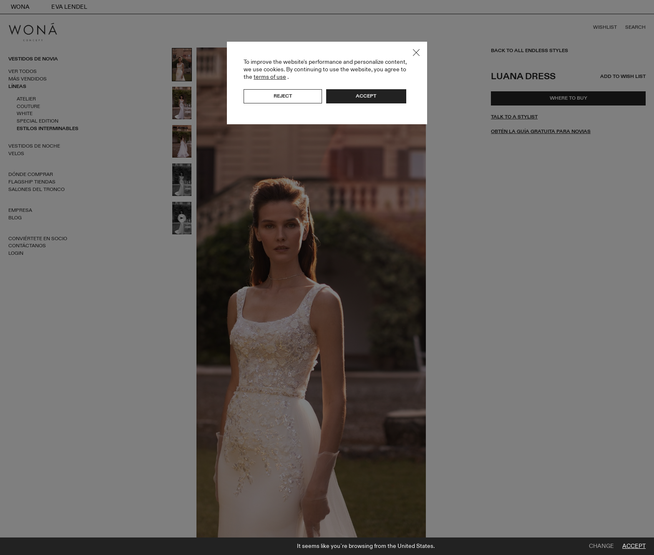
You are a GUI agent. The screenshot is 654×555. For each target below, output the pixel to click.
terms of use (270, 77)
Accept (634, 546)
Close (416, 52)
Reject (283, 96)
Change (601, 546)
